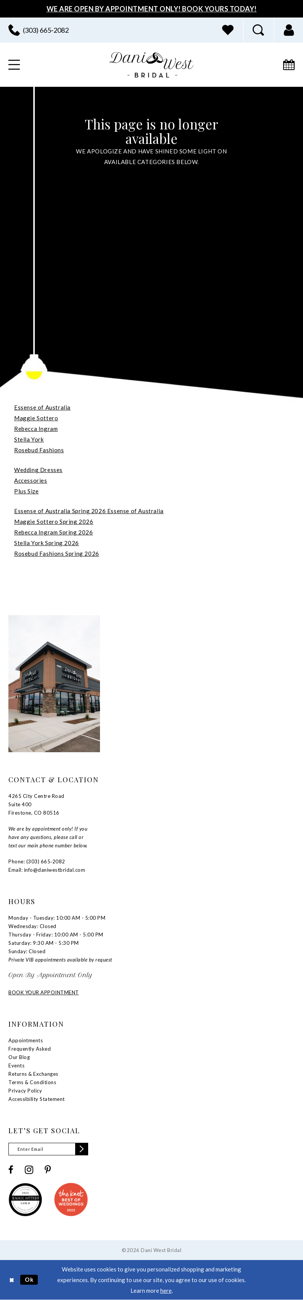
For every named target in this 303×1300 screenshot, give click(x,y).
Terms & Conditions (32, 1082)
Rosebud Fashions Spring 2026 (56, 553)
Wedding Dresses (38, 469)
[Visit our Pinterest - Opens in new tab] (48, 1169)
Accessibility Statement (36, 1099)
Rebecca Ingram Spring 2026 (53, 532)
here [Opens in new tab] (166, 1290)
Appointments (25, 1040)
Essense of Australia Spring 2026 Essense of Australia (89, 510)
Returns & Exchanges (33, 1074)
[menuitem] (228, 30)
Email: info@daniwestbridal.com (46, 870)
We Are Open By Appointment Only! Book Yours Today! (152, 9)
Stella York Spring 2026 (46, 542)
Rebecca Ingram (36, 428)
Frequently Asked (29, 1049)
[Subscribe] (81, 1149)
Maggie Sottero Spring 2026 (53, 521)
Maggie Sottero (36, 418)
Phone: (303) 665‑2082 (36, 861)
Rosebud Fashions (39, 450)
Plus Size (26, 491)
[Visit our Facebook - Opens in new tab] (10, 1169)
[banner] (151, 65)
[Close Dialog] (12, 1279)
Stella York (29, 439)
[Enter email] (48, 1149)
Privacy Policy (25, 1091)
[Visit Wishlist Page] (228, 30)
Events (16, 1065)
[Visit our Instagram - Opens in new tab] (29, 1170)
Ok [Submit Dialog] (29, 1279)
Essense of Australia (42, 407)
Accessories (30, 480)
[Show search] (258, 30)
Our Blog (19, 1057)
